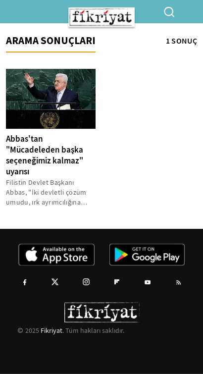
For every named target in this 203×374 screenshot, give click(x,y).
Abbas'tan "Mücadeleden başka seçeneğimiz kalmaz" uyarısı (44, 155)
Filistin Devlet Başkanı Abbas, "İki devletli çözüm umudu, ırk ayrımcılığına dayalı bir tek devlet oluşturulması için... (46, 192)
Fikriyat (51, 330)
